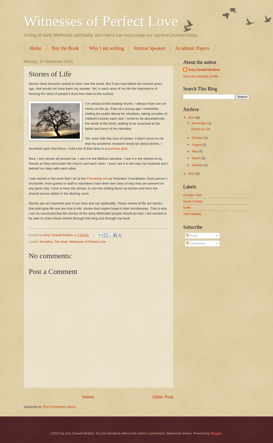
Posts (192, 235)
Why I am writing (106, 48)
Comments (195, 243)
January (198, 165)
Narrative (46, 241)
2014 (192, 117)
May (195, 151)
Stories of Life (200, 129)
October (198, 138)
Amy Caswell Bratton (204, 69)
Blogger (216, 433)
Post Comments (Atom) (59, 407)
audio (187, 207)
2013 (192, 173)
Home (35, 48)
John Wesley (192, 214)
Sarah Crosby (193, 201)
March (196, 158)
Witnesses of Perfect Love (101, 21)
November (199, 123)
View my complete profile (200, 76)
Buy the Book (65, 48)
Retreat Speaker (149, 48)
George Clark (192, 195)
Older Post (162, 397)
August (197, 144)
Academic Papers (192, 48)
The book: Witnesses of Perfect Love (80, 241)
